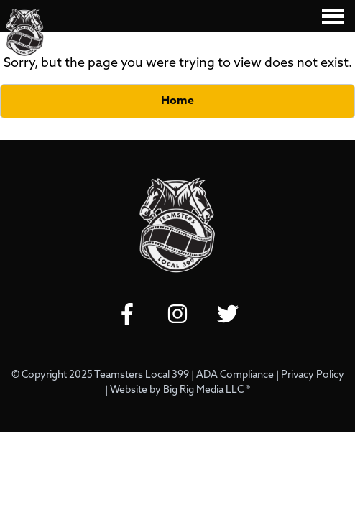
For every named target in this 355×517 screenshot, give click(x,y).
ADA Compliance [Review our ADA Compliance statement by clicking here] (235, 375)
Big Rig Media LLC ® (206, 390)
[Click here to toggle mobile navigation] (333, 16)
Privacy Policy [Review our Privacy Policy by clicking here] (312, 375)
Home (177, 101)
